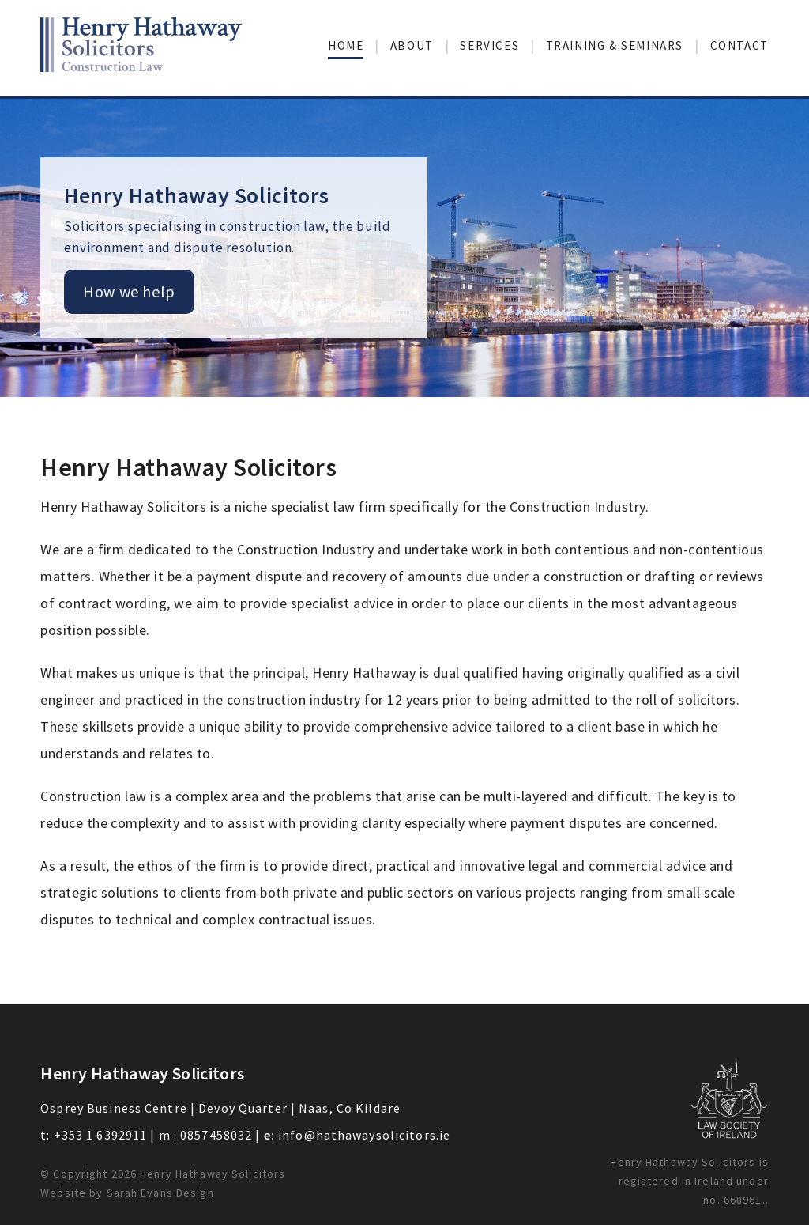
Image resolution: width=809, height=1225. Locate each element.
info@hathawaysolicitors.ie (364, 1135)
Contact (739, 45)
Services (489, 45)
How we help (129, 291)
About (412, 45)
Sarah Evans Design (160, 1192)
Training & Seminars (614, 45)
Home (345, 45)
